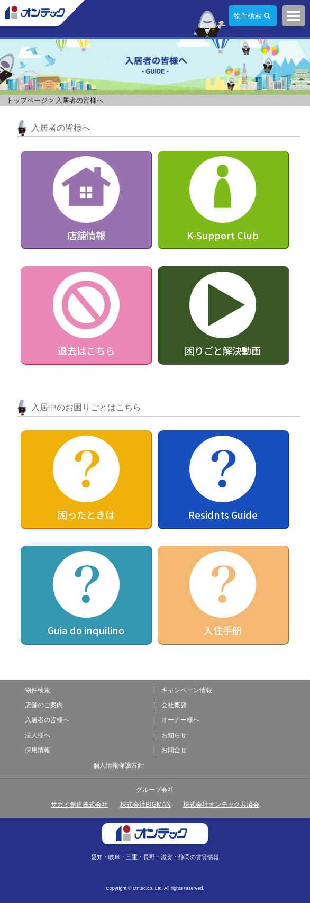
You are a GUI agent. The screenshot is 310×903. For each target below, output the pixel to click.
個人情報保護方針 (118, 765)
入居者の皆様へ (47, 720)
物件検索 (247, 16)
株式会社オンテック (42, 13)
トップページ (27, 100)
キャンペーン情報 (186, 690)
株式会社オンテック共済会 (221, 804)
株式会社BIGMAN (145, 804)
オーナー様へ (180, 720)
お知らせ (174, 735)
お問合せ (174, 750)
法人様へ (37, 735)
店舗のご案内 (44, 705)
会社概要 (174, 705)
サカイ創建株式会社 (79, 804)
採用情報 (37, 750)
